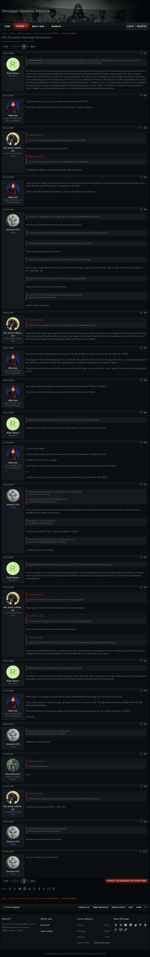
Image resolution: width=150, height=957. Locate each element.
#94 (144, 664)
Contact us (83, 907)
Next (33, 49)
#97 (144, 757)
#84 (144, 180)
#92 (144, 560)
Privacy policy (119, 907)
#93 (144, 590)
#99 (144, 824)
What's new (38, 26)
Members (56, 26)
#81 (144, 56)
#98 (144, 789)
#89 (144, 415)
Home (7, 26)
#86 (144, 315)
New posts (45, 924)
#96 (144, 727)
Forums (20, 26)
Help (131, 907)
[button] (27, 26)
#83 (144, 131)
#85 (144, 212)
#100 (144, 854)
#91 (144, 487)
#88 (144, 383)
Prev (7, 49)
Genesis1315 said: (36, 764)
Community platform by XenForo (67, 954)
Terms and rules (101, 907)
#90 (144, 445)
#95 (144, 693)
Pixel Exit (102, 954)
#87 (144, 351)
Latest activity (47, 929)
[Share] (140, 56)
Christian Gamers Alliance (25, 11)
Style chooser (11, 907)
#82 (144, 98)
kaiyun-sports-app (102, 943)
